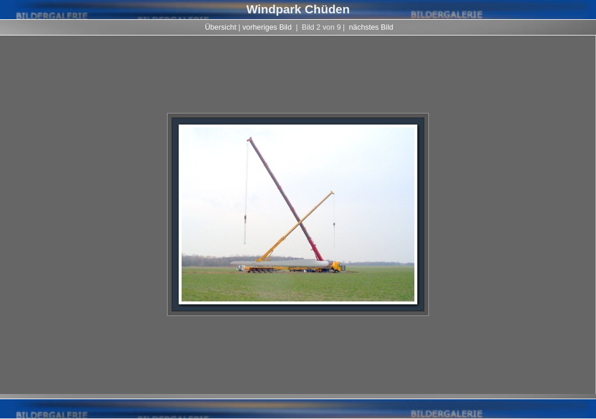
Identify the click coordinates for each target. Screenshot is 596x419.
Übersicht (220, 27)
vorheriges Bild (267, 27)
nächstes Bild (371, 27)
